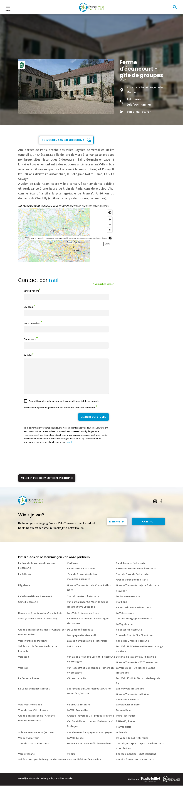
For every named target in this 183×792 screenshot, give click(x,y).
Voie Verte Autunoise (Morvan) (36, 739)
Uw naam (28, 307)
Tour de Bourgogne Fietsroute (134, 625)
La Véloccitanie (125, 619)
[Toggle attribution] (110, 238)
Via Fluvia (72, 569)
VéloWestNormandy (30, 711)
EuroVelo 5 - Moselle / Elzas (83, 619)
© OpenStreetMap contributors (90, 238)
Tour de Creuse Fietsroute (33, 750)
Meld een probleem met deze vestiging (47, 484)
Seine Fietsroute (28, 608)
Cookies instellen (64, 785)
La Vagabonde (124, 630)
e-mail (69, 448)
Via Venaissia (123, 733)
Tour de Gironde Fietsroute (132, 580)
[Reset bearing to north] (109, 229)
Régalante (24, 591)
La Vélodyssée (75, 744)
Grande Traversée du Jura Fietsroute (137, 591)
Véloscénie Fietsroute (129, 636)
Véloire (71, 760)
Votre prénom (31, 291)
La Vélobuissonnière (128, 711)
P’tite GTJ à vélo (125, 728)
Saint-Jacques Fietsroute (130, 569)
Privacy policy (48, 785)
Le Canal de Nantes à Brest (34, 695)
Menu (8, 7)
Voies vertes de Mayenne (33, 647)
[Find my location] (109, 212)
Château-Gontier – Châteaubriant (136, 760)
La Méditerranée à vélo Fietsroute (87, 647)
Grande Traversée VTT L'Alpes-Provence (90, 722)
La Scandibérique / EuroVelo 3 (84, 766)
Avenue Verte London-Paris (132, 586)
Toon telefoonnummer (139, 102)
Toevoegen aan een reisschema (63, 140)
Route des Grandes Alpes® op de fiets (40, 619)
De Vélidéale (123, 716)
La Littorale (74, 653)
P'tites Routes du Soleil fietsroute (136, 575)
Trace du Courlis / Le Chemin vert (135, 641)
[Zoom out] (109, 224)
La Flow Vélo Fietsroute (130, 695)
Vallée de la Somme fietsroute (133, 614)
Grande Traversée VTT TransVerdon (137, 669)
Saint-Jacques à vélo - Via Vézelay (37, 625)
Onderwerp (30, 339)
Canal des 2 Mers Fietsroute (132, 647)
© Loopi (104, 238)
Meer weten (117, 528)
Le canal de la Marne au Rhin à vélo (136, 663)
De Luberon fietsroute (80, 636)
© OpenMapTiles (73, 238)
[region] (66, 235)
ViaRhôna (121, 608)
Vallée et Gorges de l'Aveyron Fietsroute (42, 766)
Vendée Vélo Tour (28, 744)
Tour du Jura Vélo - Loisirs (33, 716)
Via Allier (121, 597)
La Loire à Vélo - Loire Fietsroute (135, 766)
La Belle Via (24, 580)
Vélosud (23, 674)
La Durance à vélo (28, 684)
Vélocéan (23, 663)
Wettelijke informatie (28, 785)
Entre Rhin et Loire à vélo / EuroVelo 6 (89, 750)
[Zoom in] (109, 219)
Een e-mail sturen (139, 112)
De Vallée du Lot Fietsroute (132, 744)
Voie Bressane (26, 760)
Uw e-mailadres (32, 323)
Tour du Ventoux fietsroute (83, 603)
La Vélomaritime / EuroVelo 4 (35, 603)
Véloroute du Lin (76, 684)
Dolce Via (121, 739)
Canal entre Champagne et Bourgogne (89, 739)
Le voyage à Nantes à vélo (82, 641)
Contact (148, 528)
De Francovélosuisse (128, 603)
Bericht (28, 355)
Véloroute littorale (78, 711)
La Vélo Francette (77, 716)
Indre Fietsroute (125, 722)
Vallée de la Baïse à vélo (81, 575)
